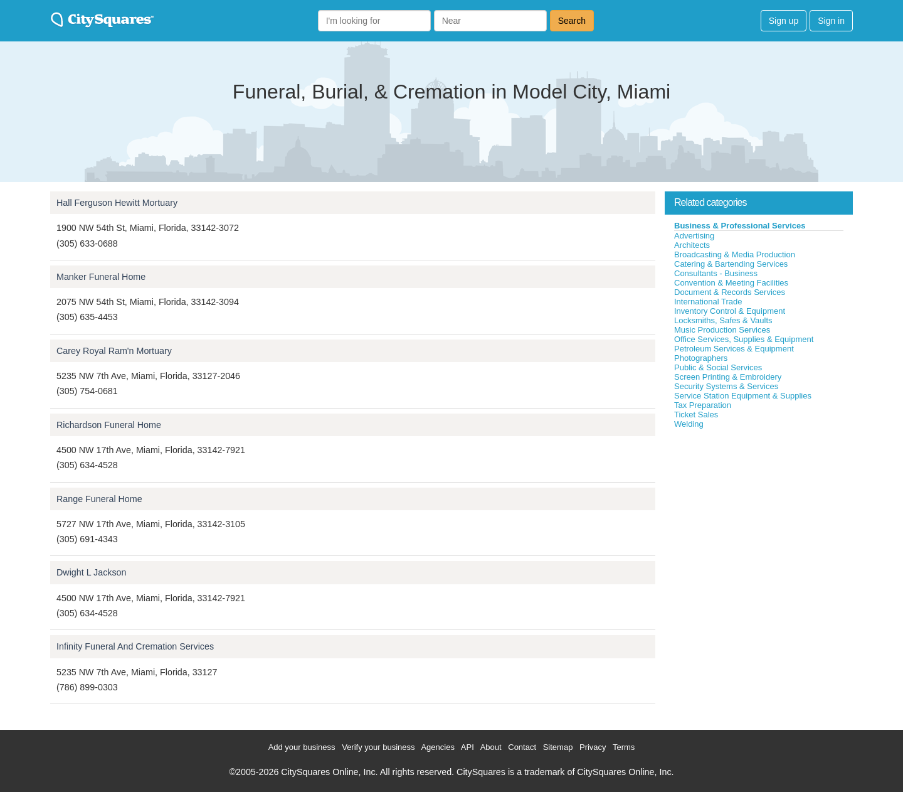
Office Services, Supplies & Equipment (743, 339)
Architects (692, 245)
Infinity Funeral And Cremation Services (135, 646)
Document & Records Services (729, 292)
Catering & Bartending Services (731, 264)
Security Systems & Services (726, 386)
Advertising (694, 235)
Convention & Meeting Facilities (731, 282)
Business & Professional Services (740, 225)
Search (572, 21)
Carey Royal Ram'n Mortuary (114, 351)
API (467, 747)
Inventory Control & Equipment (729, 311)
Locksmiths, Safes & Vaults (723, 320)
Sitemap (558, 747)
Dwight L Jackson (91, 572)
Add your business (301, 747)
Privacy (592, 747)
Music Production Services (722, 329)
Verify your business (378, 747)
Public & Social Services (718, 367)
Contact (522, 747)
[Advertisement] (759, 523)
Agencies (437, 747)
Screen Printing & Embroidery (727, 377)
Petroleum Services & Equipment (734, 348)
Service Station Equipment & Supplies (742, 395)
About (491, 747)
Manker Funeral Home (100, 277)
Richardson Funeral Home (108, 425)
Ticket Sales (696, 414)
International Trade (708, 301)
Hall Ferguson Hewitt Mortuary (116, 203)
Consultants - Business (716, 273)
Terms (624, 747)
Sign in (831, 21)
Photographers (700, 358)
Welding (689, 424)
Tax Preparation (702, 405)
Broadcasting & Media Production (734, 254)
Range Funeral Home (99, 499)
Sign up (783, 21)
